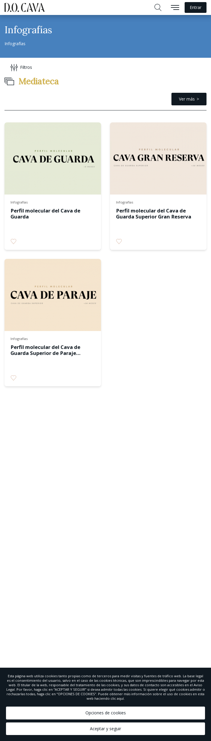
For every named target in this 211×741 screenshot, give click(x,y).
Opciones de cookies (105, 713)
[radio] (13, 242)
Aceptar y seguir (105, 728)
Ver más (187, 99)
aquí (120, 698)
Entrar (195, 7)
